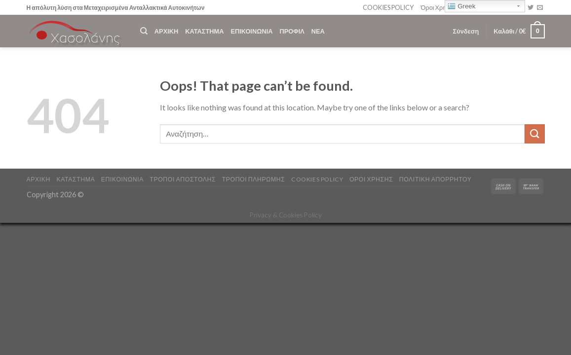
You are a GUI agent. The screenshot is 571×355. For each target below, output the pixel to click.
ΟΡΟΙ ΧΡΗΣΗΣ (371, 179)
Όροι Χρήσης (438, 7)
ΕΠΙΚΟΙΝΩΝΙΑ (251, 31)
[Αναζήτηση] (144, 31)
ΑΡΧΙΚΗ (166, 31)
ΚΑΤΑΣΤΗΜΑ (204, 31)
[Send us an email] (540, 7)
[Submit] (534, 133)
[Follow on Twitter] (530, 7)
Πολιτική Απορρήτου (435, 179)
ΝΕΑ (318, 31)
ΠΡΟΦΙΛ (291, 31)
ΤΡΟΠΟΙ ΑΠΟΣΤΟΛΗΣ (183, 179)
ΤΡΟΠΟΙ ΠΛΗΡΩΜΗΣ (253, 179)
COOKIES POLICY (388, 7)
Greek (461, 6)
